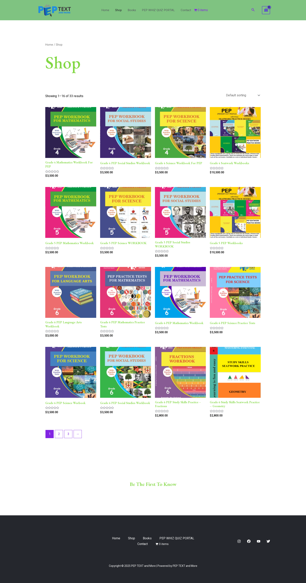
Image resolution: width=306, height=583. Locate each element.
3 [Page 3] (68, 434)
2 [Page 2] (59, 434)
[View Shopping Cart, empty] (266, 10)
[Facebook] (249, 541)
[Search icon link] (253, 10)
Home (105, 10)
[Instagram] (239, 541)
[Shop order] (242, 95)
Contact (186, 10)
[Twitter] (268, 541)
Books (132, 10)
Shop (118, 10)
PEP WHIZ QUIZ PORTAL (158, 10)
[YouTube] (258, 541)
